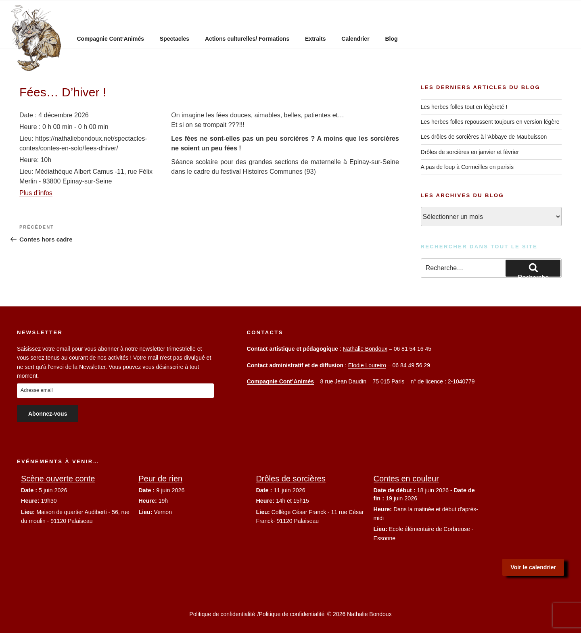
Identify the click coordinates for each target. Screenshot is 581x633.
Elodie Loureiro (367, 365)
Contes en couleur (406, 478)
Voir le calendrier (533, 567)
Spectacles (174, 38)
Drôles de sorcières (290, 478)
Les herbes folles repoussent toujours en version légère (490, 122)
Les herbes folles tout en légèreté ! (464, 107)
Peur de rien (160, 478)
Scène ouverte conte (58, 478)
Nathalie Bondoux (365, 349)
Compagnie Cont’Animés (110, 38)
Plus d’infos (35, 192)
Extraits (315, 38)
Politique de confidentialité (222, 614)
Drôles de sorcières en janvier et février (470, 152)
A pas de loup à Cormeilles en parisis (467, 167)
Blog (391, 38)
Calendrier (355, 38)
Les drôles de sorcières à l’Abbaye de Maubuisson (484, 136)
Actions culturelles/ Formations (247, 38)
